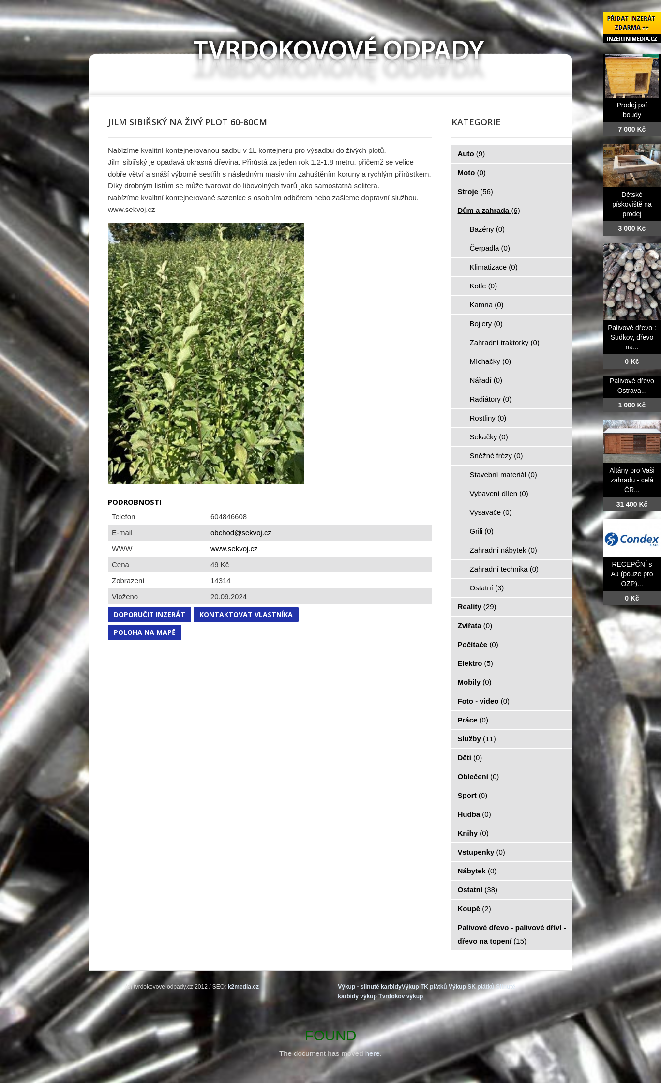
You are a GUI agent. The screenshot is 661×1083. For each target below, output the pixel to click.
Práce (473, 720)
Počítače (478, 644)
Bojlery (486, 323)
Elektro (475, 663)
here (372, 1053)
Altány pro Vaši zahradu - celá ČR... (631, 480)
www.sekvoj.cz (234, 548)
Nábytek (477, 871)
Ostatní (487, 588)
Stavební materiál (503, 474)
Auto (471, 154)
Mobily (475, 682)
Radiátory (491, 399)
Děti (470, 757)
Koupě (474, 908)
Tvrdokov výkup (400, 996)
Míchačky (490, 361)
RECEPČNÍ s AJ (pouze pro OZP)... (632, 573)
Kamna (487, 305)
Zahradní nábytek (503, 550)
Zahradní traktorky (505, 342)
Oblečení (478, 776)
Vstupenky (481, 852)
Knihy (473, 833)
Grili (482, 531)
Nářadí (486, 380)
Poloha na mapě (145, 632)
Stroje (475, 191)
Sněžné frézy (496, 455)
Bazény (487, 229)
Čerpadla (490, 248)
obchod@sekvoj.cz (240, 532)
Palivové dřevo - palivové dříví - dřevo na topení (512, 934)
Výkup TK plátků (424, 986)
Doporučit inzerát (149, 614)
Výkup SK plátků (472, 986)
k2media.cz (243, 986)
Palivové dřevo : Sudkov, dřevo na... (632, 337)
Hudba (474, 814)
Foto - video (484, 701)
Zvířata (475, 625)
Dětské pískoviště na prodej (632, 204)
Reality (477, 606)
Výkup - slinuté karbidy (369, 986)
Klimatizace (494, 267)
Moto (472, 172)
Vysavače (491, 512)
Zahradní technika (504, 569)
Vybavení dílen (499, 493)
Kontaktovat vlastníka (246, 614)
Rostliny (488, 418)
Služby (477, 739)
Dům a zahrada (489, 210)
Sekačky (489, 437)
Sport (473, 795)
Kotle (483, 286)
